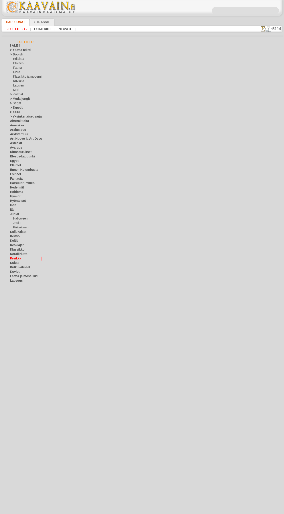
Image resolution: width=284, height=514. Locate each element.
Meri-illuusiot (18, 369)
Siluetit (14, 418)
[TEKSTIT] (19, 494)
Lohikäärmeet (18, 361)
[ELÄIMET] (20, 467)
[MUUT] (18, 489)
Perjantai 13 (17, 392)
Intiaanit (18, 298)
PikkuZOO (19, 343)
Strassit (36, 22)
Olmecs (14, 383)
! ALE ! (14, 46)
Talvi (12, 432)
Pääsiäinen (19, 228)
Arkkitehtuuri (18, 134)
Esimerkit (42, 29)
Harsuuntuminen (20, 183)
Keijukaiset (16, 232)
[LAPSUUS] (20, 485)
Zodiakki (15, 454)
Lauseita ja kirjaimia (22, 352)
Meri (16, 90)
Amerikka (15, 126)
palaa (142, 149)
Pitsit (13, 396)
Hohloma (15, 192)
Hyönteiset (16, 201)
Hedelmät (16, 188)
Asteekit (15, 143)
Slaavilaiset (17, 423)
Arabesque (16, 130)
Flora (16, 72)
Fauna (17, 68)
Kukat (13, 263)
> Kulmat (15, 94)
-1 (129, 149)
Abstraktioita (18, 121)
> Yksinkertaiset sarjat (23, 117)
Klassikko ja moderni (25, 77)
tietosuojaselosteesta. (179, 510)
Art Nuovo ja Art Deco (23, 139)
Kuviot (14, 272)
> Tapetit (15, 108)
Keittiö (14, 236)
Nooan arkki (20, 338)
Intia (13, 205)
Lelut (16, 316)
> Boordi (15, 55)
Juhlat (14, 214)
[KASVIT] (18, 476)
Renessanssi (17, 409)
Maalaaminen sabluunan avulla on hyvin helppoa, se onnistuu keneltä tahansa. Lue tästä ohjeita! (260, 202)
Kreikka (14, 259)
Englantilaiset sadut (25, 294)
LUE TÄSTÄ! (103, 134)
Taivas (14, 427)
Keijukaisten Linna (24, 303)
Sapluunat (13, 22)
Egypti (14, 161)
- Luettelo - (16, 29)
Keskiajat (15, 245)
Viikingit (15, 445)
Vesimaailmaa (18, 436)
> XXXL (14, 112)
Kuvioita (18, 81)
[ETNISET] (19, 471)
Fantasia (15, 179)
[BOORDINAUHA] (24, 463)
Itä (12, 210)
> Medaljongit (18, 99)
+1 (155, 149)
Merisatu (18, 325)
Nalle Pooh (19, 334)
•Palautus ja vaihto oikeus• (142, 237)
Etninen (17, 63)
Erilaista (18, 59)
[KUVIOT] (19, 480)
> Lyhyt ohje (73, 134)
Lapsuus (15, 281)
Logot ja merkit (19, 356)
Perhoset (15, 387)
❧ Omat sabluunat (21, 498)
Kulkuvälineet (18, 267)
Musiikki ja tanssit (21, 374)
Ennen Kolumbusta (21, 170)
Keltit (13, 241)
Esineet (14, 174)
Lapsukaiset (20, 312)
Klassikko (16, 250)
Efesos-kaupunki (20, 157)
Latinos (14, 347)
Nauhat (14, 378)
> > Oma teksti (18, 50)
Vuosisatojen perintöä (23, 449)
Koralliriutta (17, 254)
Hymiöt (14, 196)
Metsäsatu (20, 330)
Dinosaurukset (19, 152)
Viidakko (15, 440)
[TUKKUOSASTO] (20, 458)
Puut (13, 400)
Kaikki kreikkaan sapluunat (141, 159)
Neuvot (63, 29)
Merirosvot (20, 321)
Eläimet (14, 165)
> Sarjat (14, 103)
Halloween (19, 219)
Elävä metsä (20, 290)
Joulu (16, 223)
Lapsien (18, 86)
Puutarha (16, 405)
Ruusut (14, 414)
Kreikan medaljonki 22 (195, 77)
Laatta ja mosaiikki (21, 276)
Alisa (16, 285)
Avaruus (15, 148)
